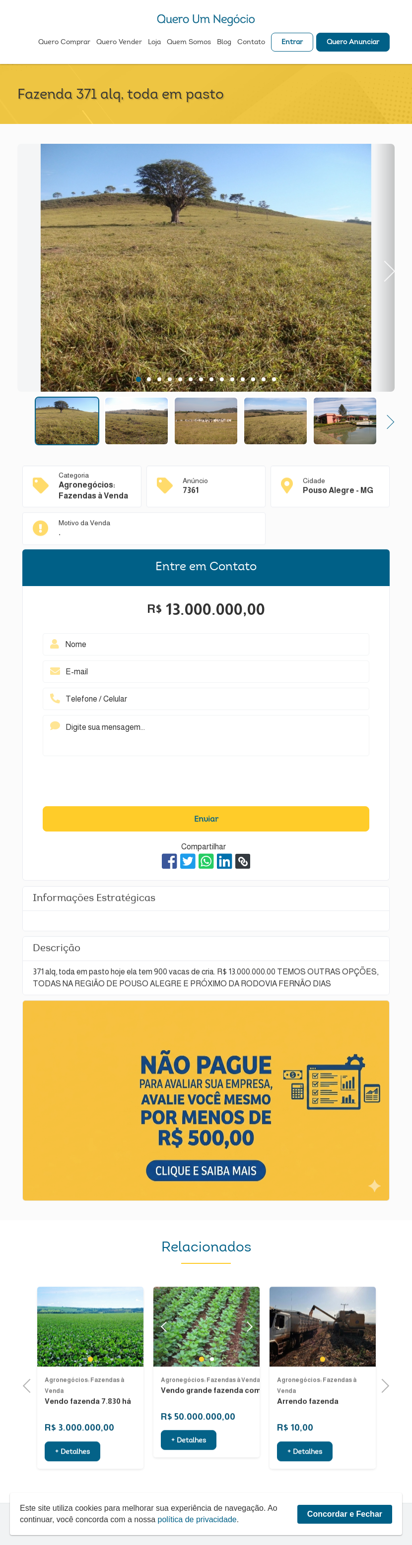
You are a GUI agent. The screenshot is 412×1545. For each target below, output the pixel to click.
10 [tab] (232, 379)
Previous (29, 1384)
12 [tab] (253, 379)
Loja (154, 42)
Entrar (292, 42)
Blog (224, 42)
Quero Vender (119, 42)
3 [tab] (159, 379)
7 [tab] (201, 379)
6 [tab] (190, 379)
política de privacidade (197, 1519)
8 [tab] (211, 379)
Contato (251, 42)
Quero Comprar (64, 42)
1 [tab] (138, 379)
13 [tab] (264, 379)
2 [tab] (148, 379)
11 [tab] (243, 379)
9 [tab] (221, 379)
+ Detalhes (72, 1474)
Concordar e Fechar (344, 1514)
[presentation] (206, 783)
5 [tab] (180, 379)
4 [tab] (169, 379)
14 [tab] (274, 379)
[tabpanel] (206, 269)
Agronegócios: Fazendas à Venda (210, 1402)
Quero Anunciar (353, 42)
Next (384, 267)
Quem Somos (189, 42)
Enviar (206, 820)
